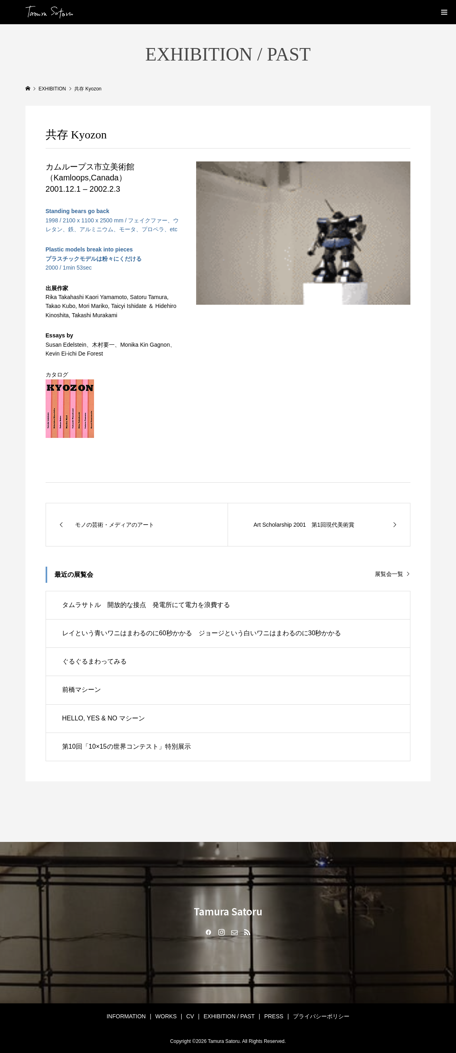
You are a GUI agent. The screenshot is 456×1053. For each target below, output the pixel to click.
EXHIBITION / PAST (229, 1016)
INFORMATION (126, 1016)
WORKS (166, 1016)
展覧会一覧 (389, 574)
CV (190, 1016)
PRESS (273, 1016)
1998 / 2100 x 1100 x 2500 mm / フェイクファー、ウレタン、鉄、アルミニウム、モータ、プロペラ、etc (112, 220)
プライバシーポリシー (321, 1016)
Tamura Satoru (228, 911)
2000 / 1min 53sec (94, 258)
